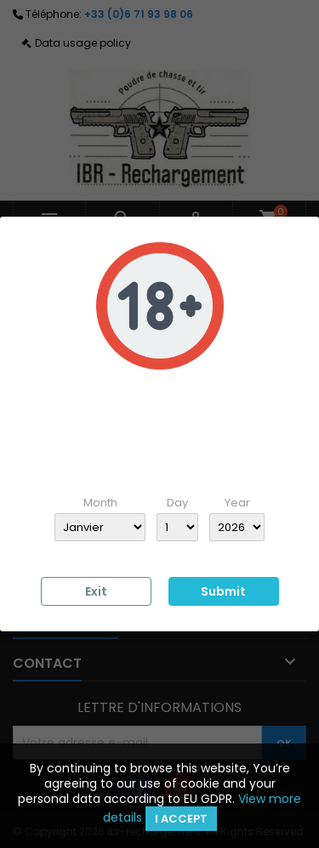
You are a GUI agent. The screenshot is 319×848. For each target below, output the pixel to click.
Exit (96, 591)
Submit (223, 591)
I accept (181, 819)
